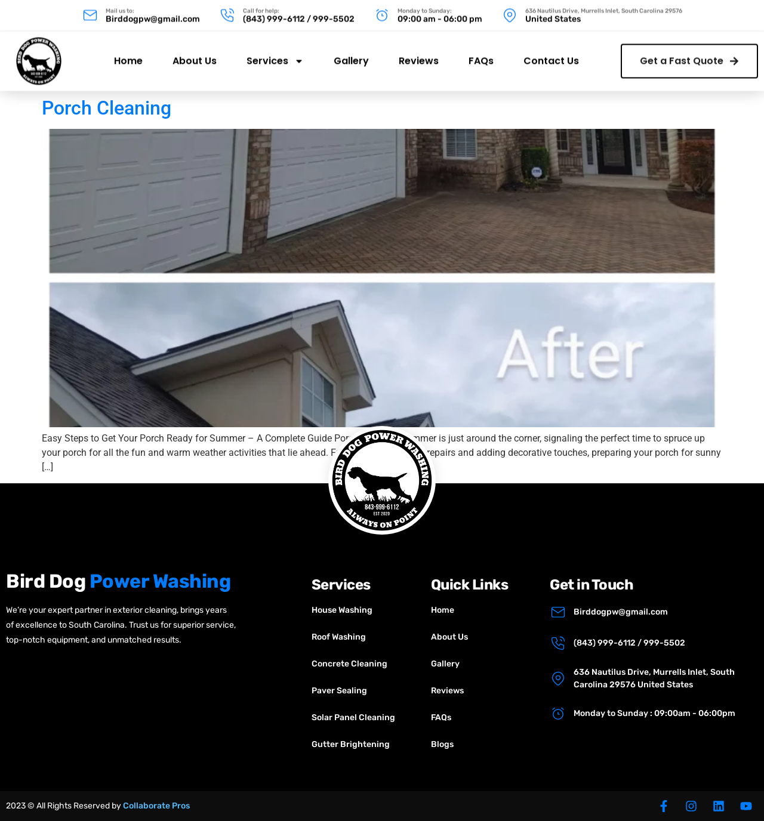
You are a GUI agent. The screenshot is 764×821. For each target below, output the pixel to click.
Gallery (351, 53)
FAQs (481, 53)
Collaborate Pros (156, 806)
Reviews (419, 53)
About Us (194, 53)
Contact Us (551, 53)
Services (275, 53)
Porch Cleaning (106, 108)
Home (128, 53)
